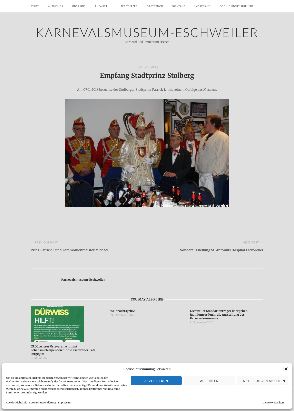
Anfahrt (101, 6)
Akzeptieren (156, 381)
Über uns (79, 6)
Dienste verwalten (273, 402)
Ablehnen (209, 381)
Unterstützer (127, 6)
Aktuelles (55, 6)
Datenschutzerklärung (42, 402)
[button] (286, 369)
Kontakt (178, 6)
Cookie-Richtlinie (16, 402)
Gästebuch (155, 6)
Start (35, 6)
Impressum (64, 402)
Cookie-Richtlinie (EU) (236, 6)
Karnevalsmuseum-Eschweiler (147, 32)
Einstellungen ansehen (262, 381)
